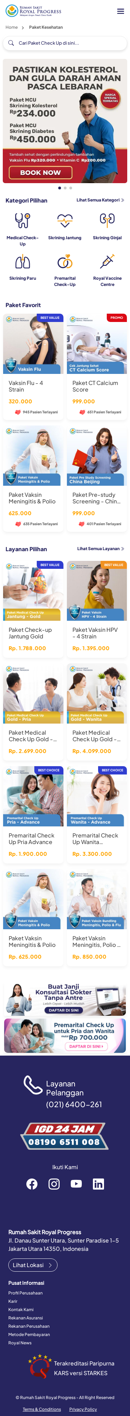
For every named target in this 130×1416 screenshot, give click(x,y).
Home (12, 27)
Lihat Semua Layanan (100, 548)
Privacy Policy (83, 1409)
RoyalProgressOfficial (76, 1184)
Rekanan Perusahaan (29, 1326)
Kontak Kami (21, 1309)
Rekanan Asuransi (25, 1317)
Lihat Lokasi (33, 1265)
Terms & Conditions (42, 1409)
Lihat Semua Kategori (100, 200)
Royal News (20, 1342)
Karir (12, 1301)
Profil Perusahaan (25, 1293)
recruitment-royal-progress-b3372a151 (98, 1184)
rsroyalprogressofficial (31, 1184)
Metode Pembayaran (29, 1334)
